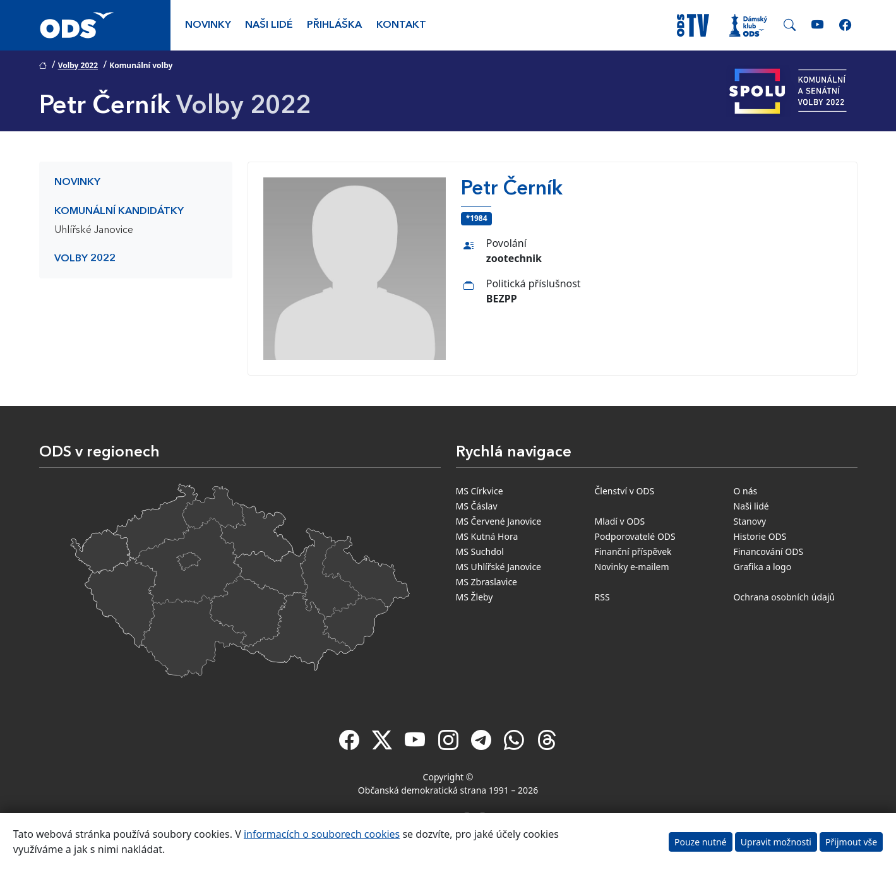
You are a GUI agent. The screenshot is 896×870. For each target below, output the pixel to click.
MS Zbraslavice (487, 582)
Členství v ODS (625, 491)
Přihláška (334, 25)
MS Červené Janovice (499, 521)
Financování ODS (769, 551)
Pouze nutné (700, 842)
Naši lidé (269, 25)
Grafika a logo (763, 567)
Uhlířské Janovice (93, 230)
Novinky (208, 25)
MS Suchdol (480, 551)
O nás (746, 491)
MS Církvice (479, 491)
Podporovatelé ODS (635, 536)
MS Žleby (474, 597)
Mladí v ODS (620, 521)
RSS (602, 597)
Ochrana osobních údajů (784, 597)
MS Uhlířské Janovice (499, 567)
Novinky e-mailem (632, 567)
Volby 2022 (78, 65)
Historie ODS (760, 536)
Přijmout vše (851, 842)
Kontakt (401, 25)
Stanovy (750, 521)
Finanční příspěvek (633, 551)
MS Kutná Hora (487, 536)
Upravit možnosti (776, 842)
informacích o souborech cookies (322, 834)
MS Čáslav (477, 506)
